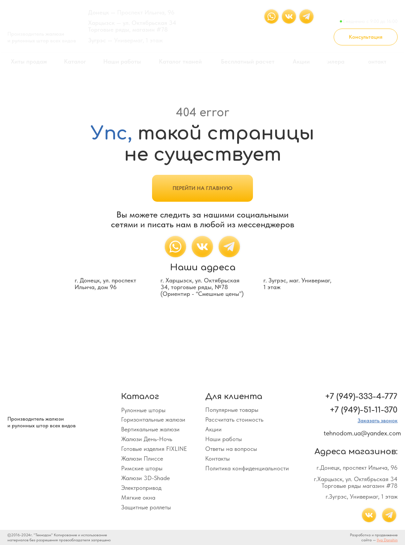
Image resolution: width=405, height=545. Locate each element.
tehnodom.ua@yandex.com (362, 433)
